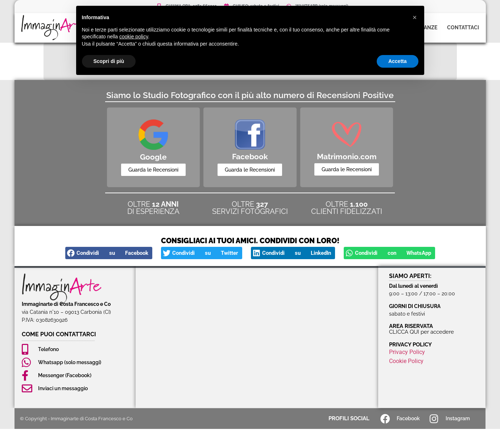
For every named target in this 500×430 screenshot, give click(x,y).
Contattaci (463, 27)
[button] (108, 254)
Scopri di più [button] (109, 61)
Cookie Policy (406, 361)
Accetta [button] (397, 61)
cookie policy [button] (133, 36)
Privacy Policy (407, 352)
